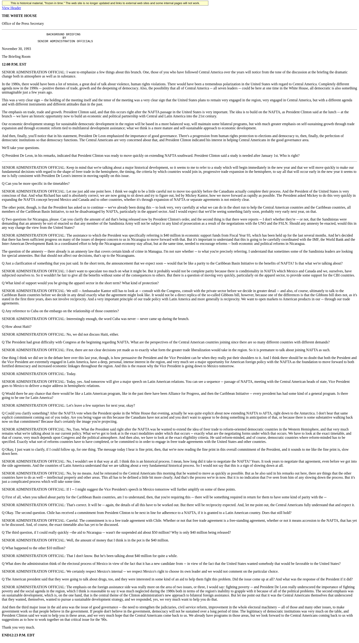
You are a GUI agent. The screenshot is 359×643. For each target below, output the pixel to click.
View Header (11, 8)
